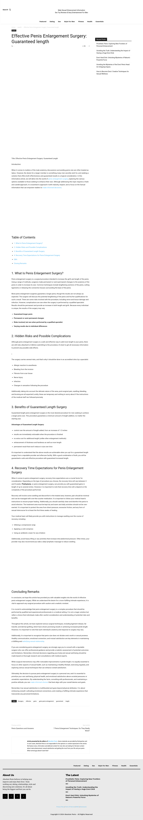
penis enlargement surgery (58, 179)
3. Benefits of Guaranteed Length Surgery (29, 251)
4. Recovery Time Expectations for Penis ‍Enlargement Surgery (37, 255)
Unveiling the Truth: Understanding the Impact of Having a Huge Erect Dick (113, 52)
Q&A (15, 259)
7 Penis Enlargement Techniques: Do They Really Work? (71, 729)
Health (20, 27)
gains (35, 701)
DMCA (77, 807)
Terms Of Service (70, 807)
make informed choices (39, 682)
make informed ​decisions (52, 188)
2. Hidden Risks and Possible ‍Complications (30, 247)
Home (13, 27)
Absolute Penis (52, 741)
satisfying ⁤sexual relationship (33, 641)
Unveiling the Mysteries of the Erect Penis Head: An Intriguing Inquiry (113, 66)
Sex (67, 784)
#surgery (20, 701)
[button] (7, 9)
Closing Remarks (20, 263)
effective (28, 701)
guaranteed (59, 701)
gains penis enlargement (46, 701)
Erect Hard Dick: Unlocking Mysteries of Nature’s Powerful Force (113, 59)
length (67, 701)
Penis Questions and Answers (23, 728)
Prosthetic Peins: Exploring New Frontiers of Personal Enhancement (111, 45)
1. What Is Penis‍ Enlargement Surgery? (28, 243)
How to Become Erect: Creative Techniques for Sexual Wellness (112, 73)
